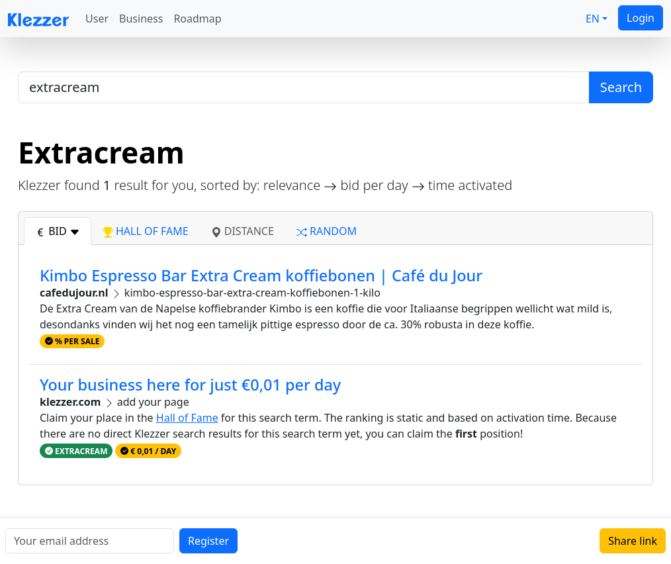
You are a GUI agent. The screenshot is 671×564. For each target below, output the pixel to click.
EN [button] (593, 18)
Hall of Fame (187, 417)
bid (57, 231)
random (326, 231)
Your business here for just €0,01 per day (190, 384)
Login (640, 18)
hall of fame (146, 231)
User (97, 18)
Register (208, 541)
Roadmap (197, 18)
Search (621, 87)
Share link (632, 541)
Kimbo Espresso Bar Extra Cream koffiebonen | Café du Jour (261, 275)
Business (141, 18)
